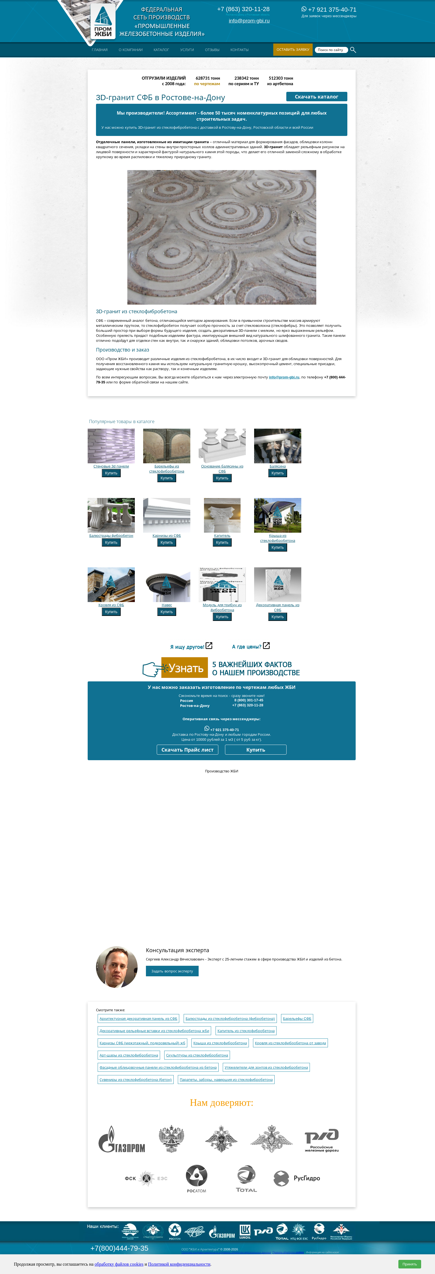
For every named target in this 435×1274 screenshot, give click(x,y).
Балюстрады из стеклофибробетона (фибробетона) (230, 1019)
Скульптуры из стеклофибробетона (197, 1055)
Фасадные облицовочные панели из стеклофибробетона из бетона (158, 1067)
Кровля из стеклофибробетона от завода (290, 1043)
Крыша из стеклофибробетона (220, 1043)
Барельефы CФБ (297, 1019)
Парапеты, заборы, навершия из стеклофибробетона (226, 1080)
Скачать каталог (316, 97)
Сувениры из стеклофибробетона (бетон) (136, 1080)
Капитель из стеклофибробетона (246, 1031)
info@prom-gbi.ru (249, 21)
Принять (410, 1264)
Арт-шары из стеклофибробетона (129, 1055)
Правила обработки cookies (288, 1252)
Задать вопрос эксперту (172, 971)
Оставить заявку (293, 49)
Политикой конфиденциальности (179, 1264)
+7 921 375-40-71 (329, 9)
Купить (111, 473)
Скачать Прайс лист (187, 750)
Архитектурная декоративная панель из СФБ (138, 1019)
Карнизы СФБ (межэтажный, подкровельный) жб (142, 1043)
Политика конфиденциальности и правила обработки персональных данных (226, 1252)
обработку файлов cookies (119, 1264)
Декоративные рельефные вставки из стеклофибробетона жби (154, 1031)
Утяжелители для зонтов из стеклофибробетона (266, 1067)
